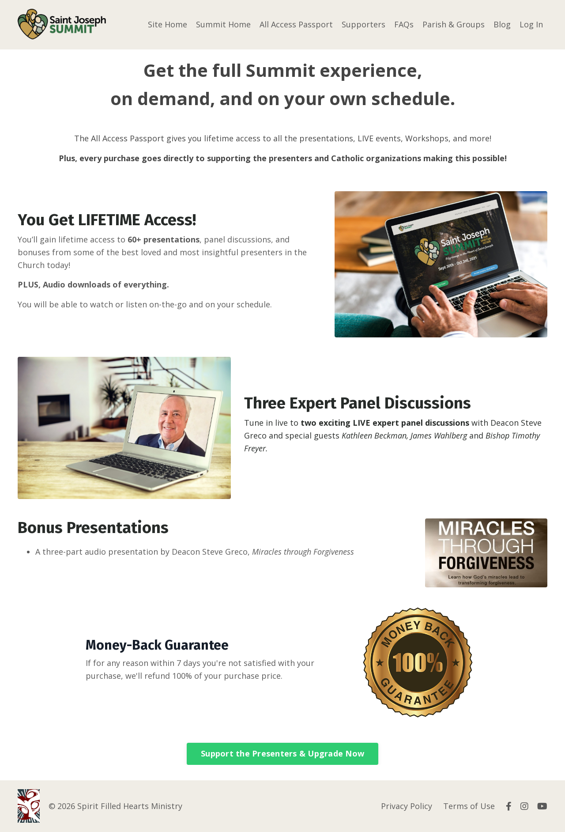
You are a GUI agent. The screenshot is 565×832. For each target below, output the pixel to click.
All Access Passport (296, 24)
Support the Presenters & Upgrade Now (282, 753)
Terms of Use (469, 806)
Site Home (167, 24)
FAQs (404, 24)
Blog (502, 24)
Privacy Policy (406, 806)
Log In (531, 24)
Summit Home (223, 24)
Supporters (363, 24)
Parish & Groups (453, 24)
